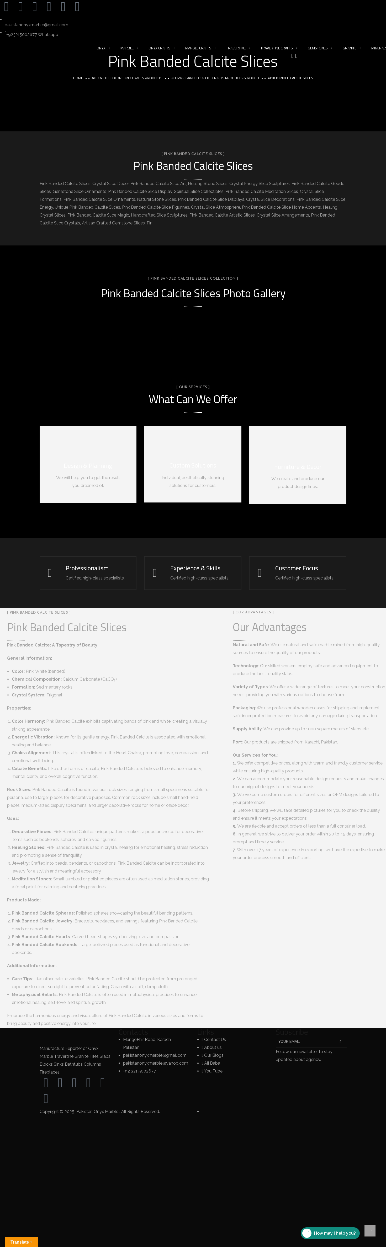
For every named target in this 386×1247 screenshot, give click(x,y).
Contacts (133, 1032)
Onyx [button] (101, 48)
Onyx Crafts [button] (159, 48)
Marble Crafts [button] (198, 48)
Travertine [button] (236, 48)
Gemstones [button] (318, 48)
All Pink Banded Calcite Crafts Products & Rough (215, 78)
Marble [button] (127, 48)
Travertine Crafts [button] (277, 48)
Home (78, 78)
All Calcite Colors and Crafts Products (127, 78)
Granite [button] (349, 48)
